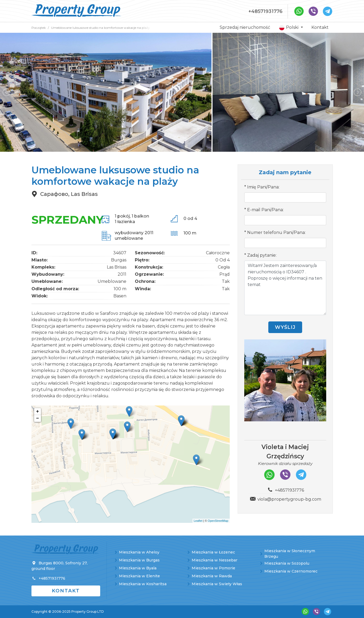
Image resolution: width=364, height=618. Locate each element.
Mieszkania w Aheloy (139, 552)
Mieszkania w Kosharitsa (143, 584)
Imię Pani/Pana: (263, 187)
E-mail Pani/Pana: (265, 209)
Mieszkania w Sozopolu (286, 563)
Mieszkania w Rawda (212, 576)
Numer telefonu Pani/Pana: (276, 232)
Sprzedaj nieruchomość (245, 27)
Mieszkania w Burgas (139, 560)
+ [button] (37, 411)
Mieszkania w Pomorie (213, 568)
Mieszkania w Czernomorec (290, 571)
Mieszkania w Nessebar (214, 560)
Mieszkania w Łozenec (213, 552)
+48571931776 (265, 11)
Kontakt (320, 27)
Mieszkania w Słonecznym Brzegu (289, 553)
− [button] (37, 418)
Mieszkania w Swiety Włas (217, 584)
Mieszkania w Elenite (139, 576)
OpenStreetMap (218, 520)
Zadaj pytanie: (262, 255)
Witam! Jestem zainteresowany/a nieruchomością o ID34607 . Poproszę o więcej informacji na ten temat (285, 288)
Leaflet (198, 520)
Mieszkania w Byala (137, 568)
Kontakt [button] (66, 591)
